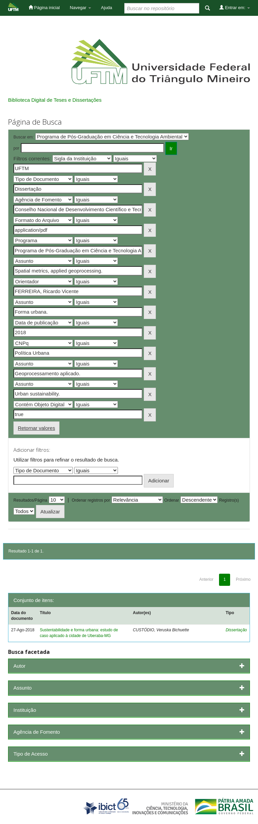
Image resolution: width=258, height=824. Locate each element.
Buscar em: (23, 137)
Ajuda (106, 7)
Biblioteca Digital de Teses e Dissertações (54, 100)
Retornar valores (36, 428)
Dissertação (236, 630)
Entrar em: (234, 7)
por (16, 148)
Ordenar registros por (91, 500)
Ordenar (171, 500)
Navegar (80, 7)
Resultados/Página (30, 500)
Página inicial (44, 7)
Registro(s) (229, 500)
